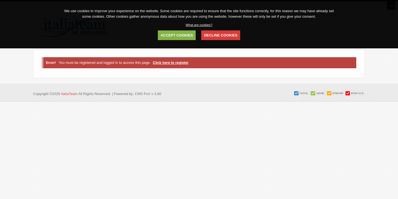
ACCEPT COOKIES (177, 35)
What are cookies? (199, 25)
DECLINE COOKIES (220, 35)
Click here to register (170, 63)
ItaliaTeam (69, 94)
